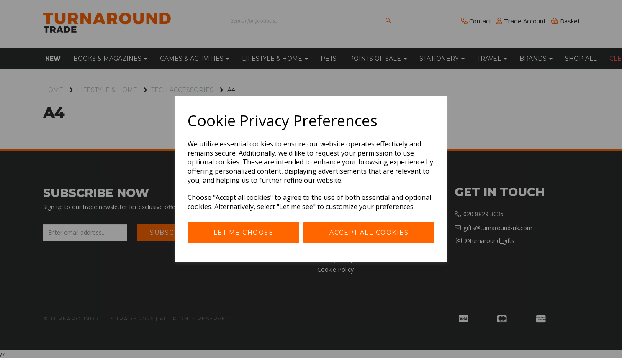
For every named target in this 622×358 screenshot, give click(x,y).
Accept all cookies (369, 232)
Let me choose (243, 232)
